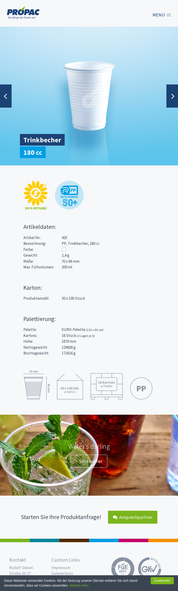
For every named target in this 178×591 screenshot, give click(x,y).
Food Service (133, 540)
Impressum (60, 567)
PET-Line (163, 540)
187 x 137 (44, 540)
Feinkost (15, 540)
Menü (159, 14)
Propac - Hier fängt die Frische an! (23, 12)
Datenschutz (62, 573)
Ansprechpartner (133, 517)
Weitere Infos (79, 585)
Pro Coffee (74, 540)
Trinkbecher (89, 461)
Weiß (64, 249)
